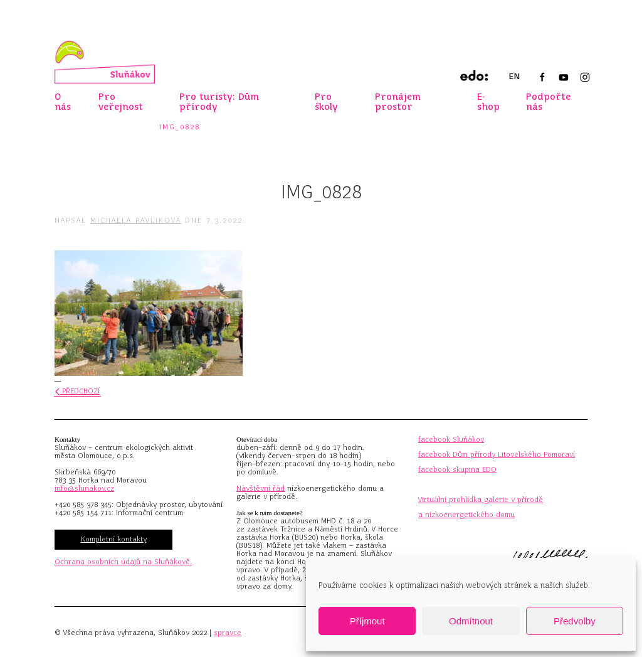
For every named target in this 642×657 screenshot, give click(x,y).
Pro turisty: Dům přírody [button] (219, 101)
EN (514, 76)
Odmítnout (471, 621)
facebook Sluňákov (451, 439)
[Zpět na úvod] (105, 62)
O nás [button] (63, 101)
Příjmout (367, 621)
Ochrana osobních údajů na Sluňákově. (123, 561)
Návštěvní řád (260, 488)
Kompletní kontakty (114, 539)
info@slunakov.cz (84, 488)
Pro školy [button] (326, 101)
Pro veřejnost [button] (120, 101)
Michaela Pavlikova (135, 220)
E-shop (488, 101)
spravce (227, 632)
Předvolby (575, 621)
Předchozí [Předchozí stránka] (77, 391)
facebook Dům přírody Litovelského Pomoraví (496, 454)
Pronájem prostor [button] (398, 101)
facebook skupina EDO (457, 469)
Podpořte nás (548, 101)
